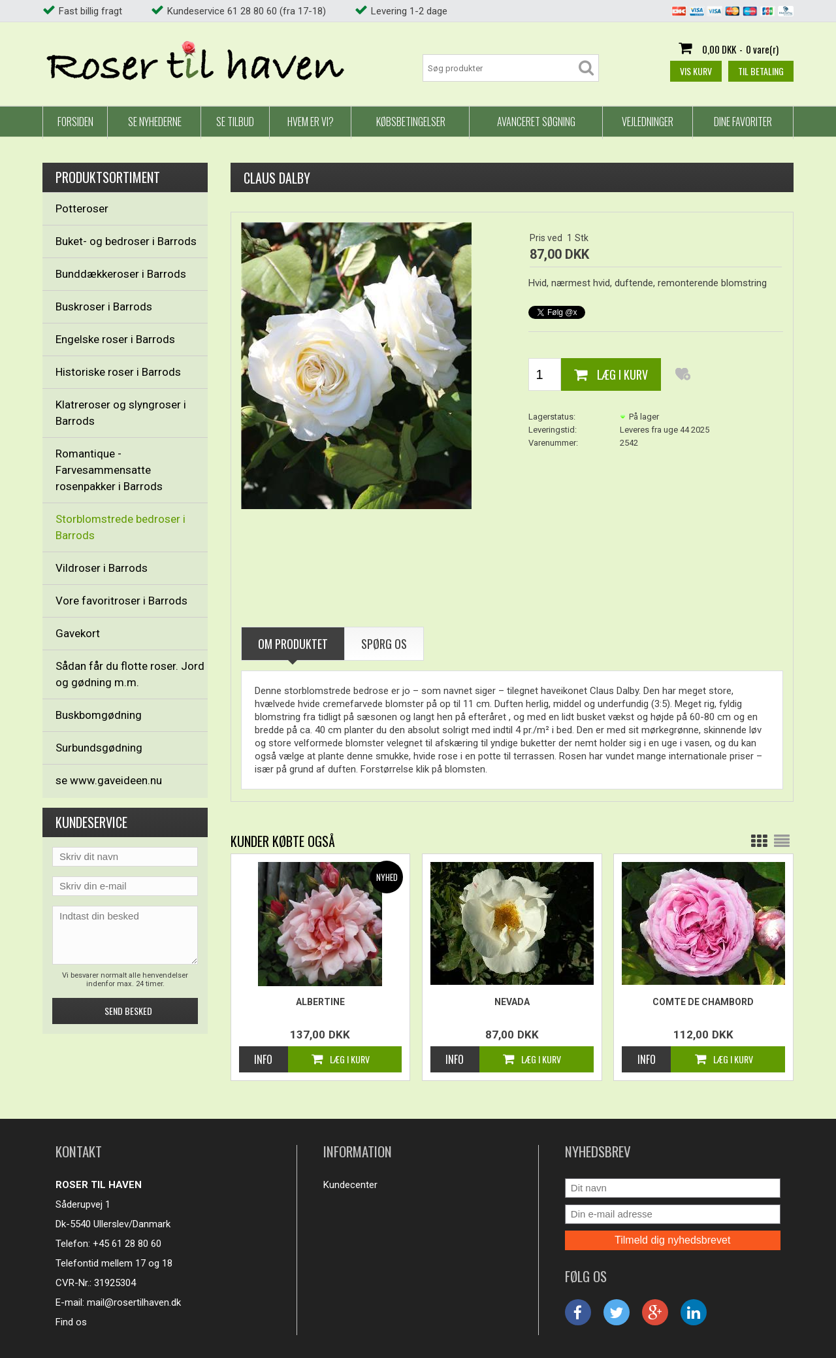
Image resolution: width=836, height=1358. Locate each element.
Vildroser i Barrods (102, 567)
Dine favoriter (743, 121)
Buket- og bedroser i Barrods (126, 241)
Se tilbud (235, 121)
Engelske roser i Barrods (115, 339)
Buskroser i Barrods (104, 306)
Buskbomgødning (99, 714)
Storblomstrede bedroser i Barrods (120, 527)
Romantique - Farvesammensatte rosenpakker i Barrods (109, 470)
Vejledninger (647, 121)
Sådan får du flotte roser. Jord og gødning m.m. (130, 674)
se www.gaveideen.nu (109, 780)
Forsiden (75, 121)
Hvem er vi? (310, 121)
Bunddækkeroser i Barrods (121, 273)
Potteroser (82, 208)
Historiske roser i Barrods (118, 371)
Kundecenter (350, 1185)
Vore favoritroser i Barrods (121, 600)
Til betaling (761, 71)
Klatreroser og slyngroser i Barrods (121, 412)
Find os (71, 1322)
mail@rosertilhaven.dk (134, 1302)
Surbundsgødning (99, 747)
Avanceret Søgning (536, 121)
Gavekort (78, 633)
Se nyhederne (155, 121)
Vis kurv (696, 71)
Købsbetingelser (410, 121)
